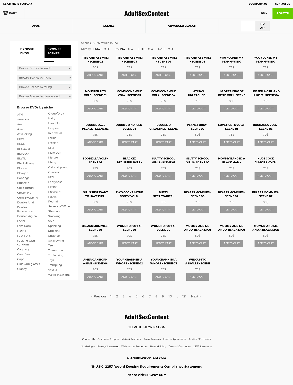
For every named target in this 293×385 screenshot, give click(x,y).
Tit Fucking (55, 255)
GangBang (24, 254)
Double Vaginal (27, 216)
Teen (51, 245)
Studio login (88, 346)
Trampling (55, 265)
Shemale (54, 211)
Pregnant (54, 192)
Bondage (23, 178)
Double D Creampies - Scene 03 (163, 129)
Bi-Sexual (23, 149)
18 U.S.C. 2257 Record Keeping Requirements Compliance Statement (147, 366)
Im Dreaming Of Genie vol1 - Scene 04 (231, 95)
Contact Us (282, 4)
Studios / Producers (199, 339)
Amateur (23, 119)
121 (184, 296)
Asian (20, 129)
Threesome (55, 250)
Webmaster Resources (134, 346)
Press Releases (152, 339)
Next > (196, 296)
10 (170, 296)
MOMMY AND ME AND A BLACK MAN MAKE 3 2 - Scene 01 (266, 230)
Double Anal (25, 202)
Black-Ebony (25, 163)
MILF (51, 148)
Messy (52, 162)
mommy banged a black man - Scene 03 (231, 162)
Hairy (51, 118)
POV (51, 177)
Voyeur (52, 270)
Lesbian (53, 143)
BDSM (21, 144)
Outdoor (54, 172)
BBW (20, 139)
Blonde (22, 168)
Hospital (53, 128)
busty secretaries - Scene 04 (163, 196)
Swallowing (56, 240)
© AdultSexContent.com (146, 358)
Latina (52, 138)
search (37, 13)
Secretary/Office (59, 206)
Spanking (54, 226)
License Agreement (174, 339)
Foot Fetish (24, 236)
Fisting (21, 231)
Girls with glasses (28, 264)
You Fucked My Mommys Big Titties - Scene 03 (232, 61)
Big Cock (23, 153)
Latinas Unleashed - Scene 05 (197, 95)
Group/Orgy (56, 113)
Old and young (58, 167)
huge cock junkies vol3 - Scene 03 (265, 162)
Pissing (52, 187)
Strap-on (54, 236)
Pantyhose (55, 182)
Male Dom (55, 152)
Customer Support (108, 339)
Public (52, 196)
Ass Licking (24, 134)
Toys (51, 260)
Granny (22, 269)
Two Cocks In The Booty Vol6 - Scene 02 (129, 196)
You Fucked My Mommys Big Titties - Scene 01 (266, 61)
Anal (20, 124)
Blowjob (22, 173)
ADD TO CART (95, 75)
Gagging (23, 249)
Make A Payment (131, 339)
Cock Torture (25, 188)
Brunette (23, 183)
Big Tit (21, 158)
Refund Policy (158, 346)
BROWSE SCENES (54, 51)
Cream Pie (24, 193)
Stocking (54, 231)
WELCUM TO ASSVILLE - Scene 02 (197, 263)
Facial (21, 221)
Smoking (54, 216)
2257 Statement (202, 346)
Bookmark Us (258, 4)
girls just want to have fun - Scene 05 (95, 196)
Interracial (55, 133)
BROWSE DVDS (27, 51)
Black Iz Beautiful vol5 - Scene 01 (129, 162)
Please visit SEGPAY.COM (146, 375)
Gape (20, 259)
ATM (20, 114)
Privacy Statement (108, 346)
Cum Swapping (27, 197)
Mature (53, 157)
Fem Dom (24, 226)
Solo (51, 221)
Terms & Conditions (180, 346)
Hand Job (54, 123)
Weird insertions (59, 275)
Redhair (53, 201)
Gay (17, 4)
